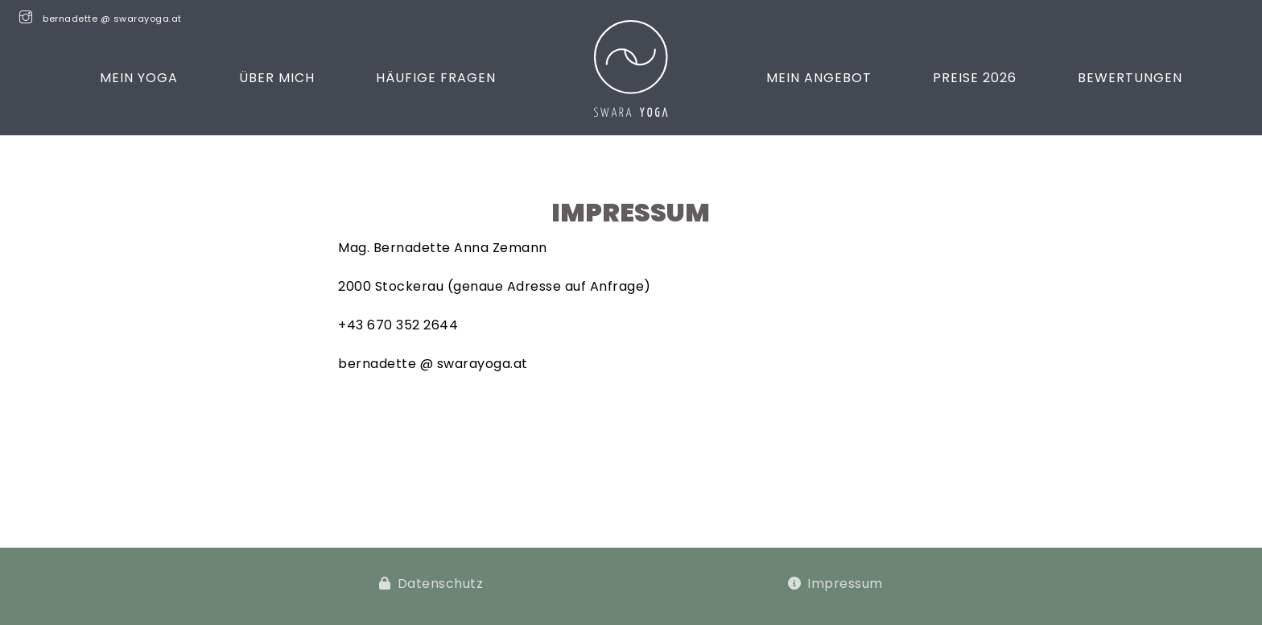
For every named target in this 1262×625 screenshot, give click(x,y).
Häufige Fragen (436, 77)
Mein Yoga (139, 77)
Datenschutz (441, 583)
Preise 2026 (975, 77)
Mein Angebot (819, 77)
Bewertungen (1130, 77)
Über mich (277, 77)
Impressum (845, 583)
